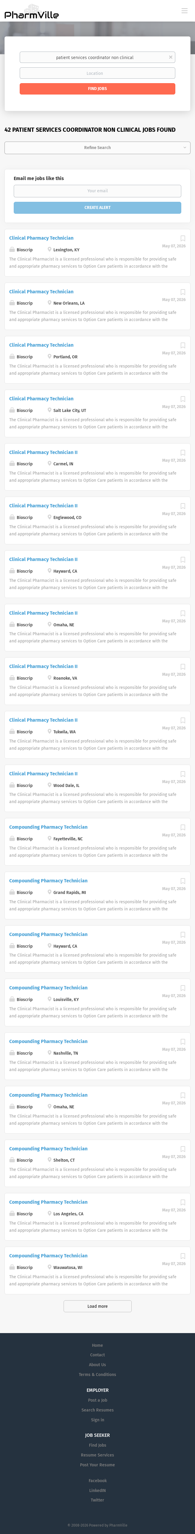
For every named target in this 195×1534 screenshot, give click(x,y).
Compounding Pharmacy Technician (48, 827)
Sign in (97, 1420)
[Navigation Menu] (185, 10)
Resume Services (97, 1455)
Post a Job (97, 1400)
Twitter (97, 1500)
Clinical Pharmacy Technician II (43, 452)
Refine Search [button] (97, 147)
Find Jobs (97, 88)
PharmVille (118, 1525)
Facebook (98, 1480)
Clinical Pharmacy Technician (41, 238)
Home (97, 1345)
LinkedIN (97, 1490)
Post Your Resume (97, 1465)
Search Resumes (98, 1410)
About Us (97, 1364)
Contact (97, 1355)
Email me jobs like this (39, 178)
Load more (97, 1306)
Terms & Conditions (97, 1374)
